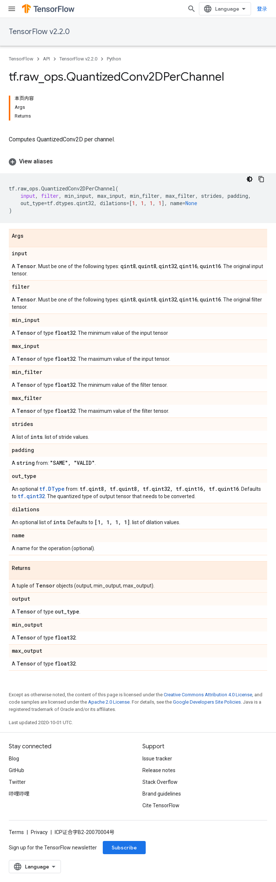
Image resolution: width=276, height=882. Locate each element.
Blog (14, 758)
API (46, 59)
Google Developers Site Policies (207, 702)
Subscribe (124, 847)
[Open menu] (11, 9)
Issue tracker (157, 758)
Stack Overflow (160, 782)
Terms (16, 832)
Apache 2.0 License (109, 702)
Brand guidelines (161, 794)
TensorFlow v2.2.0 (39, 31)
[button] (138, 161)
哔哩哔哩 (19, 794)
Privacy (39, 832)
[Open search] (191, 8)
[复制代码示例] (261, 179)
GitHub (16, 770)
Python (114, 59)
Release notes (158, 770)
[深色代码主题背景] (249, 179)
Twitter (17, 782)
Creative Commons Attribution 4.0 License (208, 694)
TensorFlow (21, 59)
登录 (262, 9)
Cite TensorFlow (160, 805)
